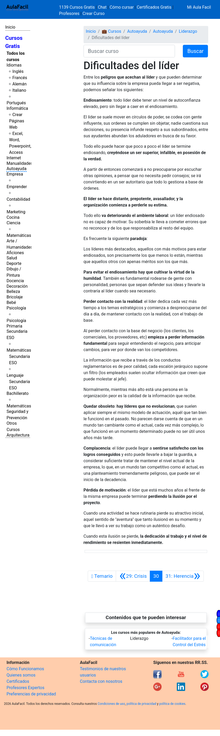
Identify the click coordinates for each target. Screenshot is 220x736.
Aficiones (15, 252)
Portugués (16, 102)
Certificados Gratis (154, 7)
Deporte (14, 263)
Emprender (17, 186)
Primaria (14, 326)
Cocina (13, 217)
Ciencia (13, 222)
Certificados (18, 681)
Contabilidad (18, 199)
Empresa (15, 174)
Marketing (16, 211)
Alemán (19, 83)
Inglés (18, 71)
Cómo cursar (122, 7)
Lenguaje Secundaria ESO (18, 381)
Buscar (195, 51)
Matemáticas (19, 235)
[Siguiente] (183, 576)
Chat (102, 7)
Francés (19, 77)
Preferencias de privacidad (31, 693)
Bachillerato (18, 393)
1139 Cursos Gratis (77, 7)
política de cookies (172, 704)
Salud (12, 257)
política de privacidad (141, 704)
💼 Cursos (111, 31)
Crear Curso (93, 13)
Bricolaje (15, 297)
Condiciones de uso (111, 704)
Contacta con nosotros (101, 681)
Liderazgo (188, 31)
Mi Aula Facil (199, 7)
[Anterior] (133, 576)
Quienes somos (21, 675)
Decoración (17, 286)
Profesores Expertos (25, 687)
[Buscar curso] (129, 51)
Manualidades (20, 163)
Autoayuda (16, 168)
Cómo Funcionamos (25, 668)
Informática (17, 108)
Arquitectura (18, 435)
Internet (14, 157)
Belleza (13, 291)
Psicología (16, 308)
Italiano (19, 90)
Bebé (11, 302)
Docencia (15, 280)
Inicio (10, 27)
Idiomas (14, 65)
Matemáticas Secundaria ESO (19, 356)
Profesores (69, 13)
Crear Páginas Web (16, 121)
